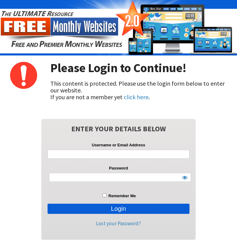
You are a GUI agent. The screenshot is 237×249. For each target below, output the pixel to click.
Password (118, 168)
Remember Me (119, 195)
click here (136, 97)
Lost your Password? (118, 223)
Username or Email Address (118, 145)
